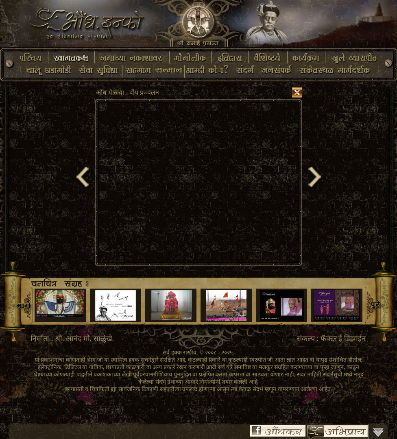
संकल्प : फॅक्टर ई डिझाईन (331, 339)
